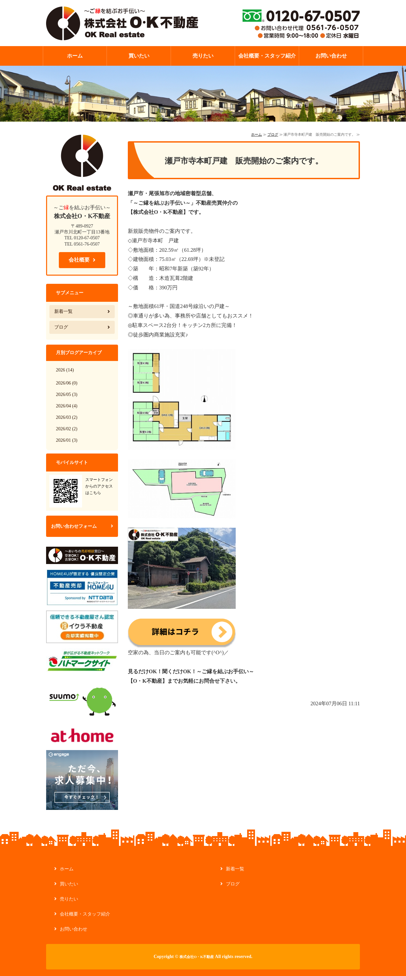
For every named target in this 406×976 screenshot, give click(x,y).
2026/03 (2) (66, 417)
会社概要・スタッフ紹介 (267, 56)
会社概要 (79, 260)
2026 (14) (65, 370)
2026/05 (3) (66, 394)
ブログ (272, 134)
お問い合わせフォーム (74, 526)
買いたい (138, 56)
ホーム (75, 56)
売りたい (203, 56)
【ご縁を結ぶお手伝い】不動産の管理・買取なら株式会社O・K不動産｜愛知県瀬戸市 (122, 23)
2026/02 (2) (66, 428)
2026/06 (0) (66, 383)
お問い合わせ (331, 56)
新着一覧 (63, 311)
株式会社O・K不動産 (196, 957)
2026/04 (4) (66, 405)
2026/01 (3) (66, 440)
